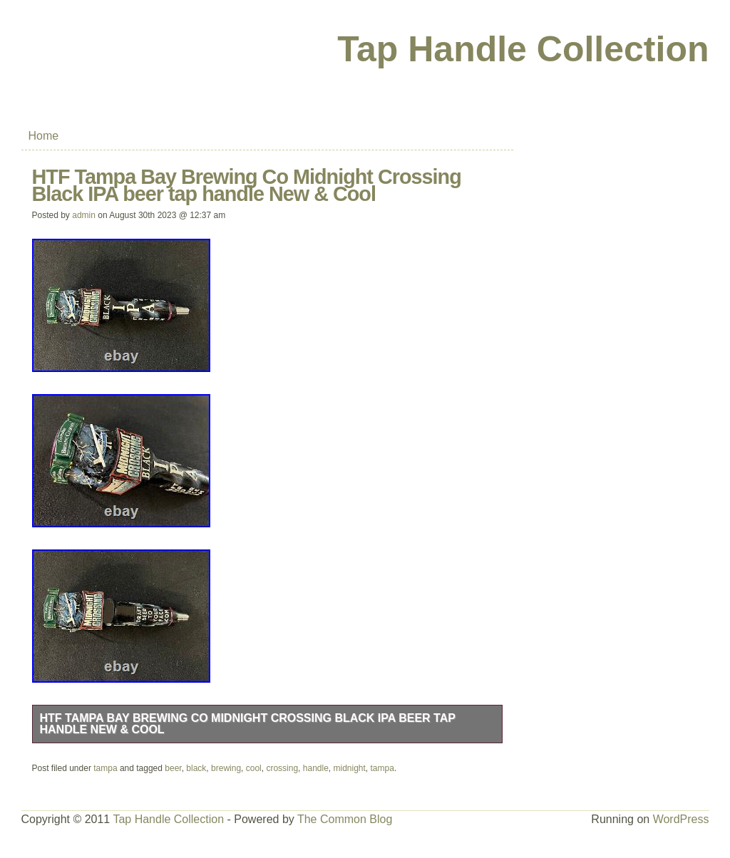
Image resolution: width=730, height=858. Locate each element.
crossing (282, 768)
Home (44, 136)
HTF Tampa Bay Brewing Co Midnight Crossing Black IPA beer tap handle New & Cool (248, 723)
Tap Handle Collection (523, 49)
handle (316, 768)
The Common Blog (344, 819)
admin (84, 215)
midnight (350, 768)
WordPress (681, 819)
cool (254, 768)
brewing (226, 768)
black (196, 768)
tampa (105, 768)
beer (173, 768)
